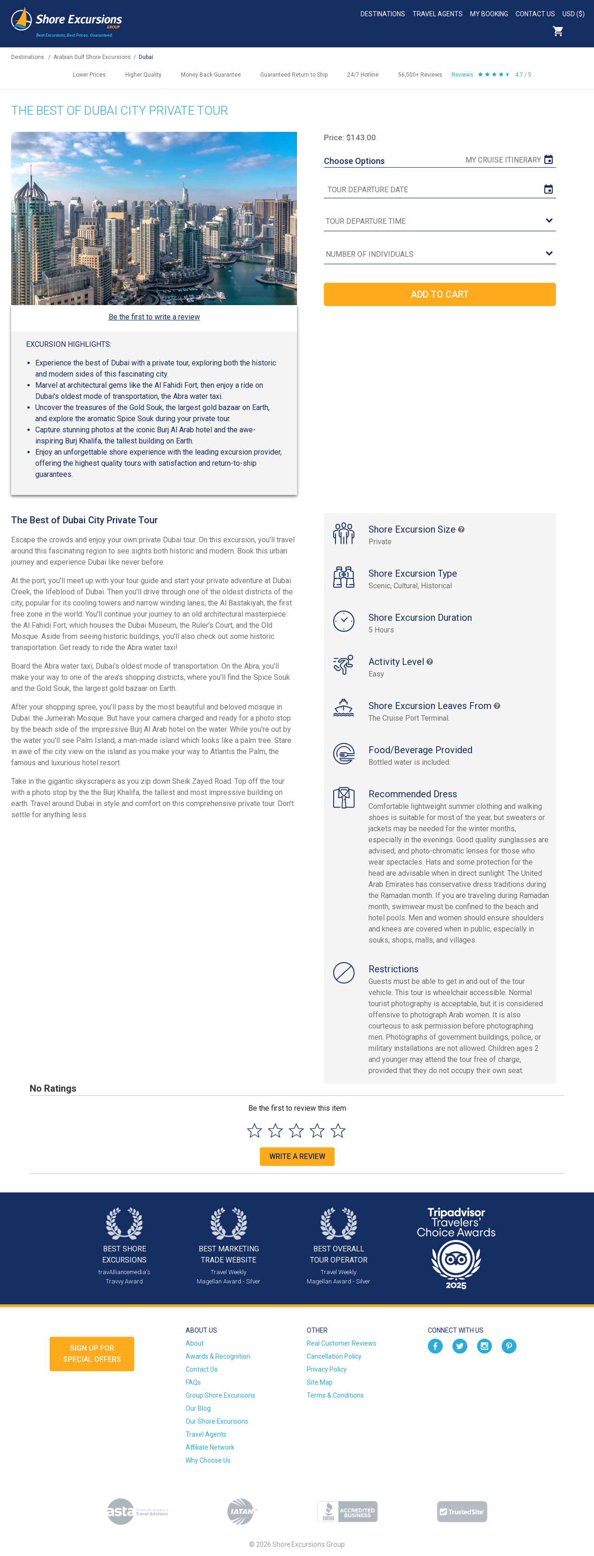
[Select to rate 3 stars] (296, 1130)
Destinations (383, 14)
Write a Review (297, 1156)
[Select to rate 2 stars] (275, 1130)
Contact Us (535, 14)
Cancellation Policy (334, 1356)
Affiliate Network (210, 1447)
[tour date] (440, 190)
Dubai (146, 57)
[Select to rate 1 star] (254, 1130)
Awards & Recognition (218, 1356)
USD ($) (573, 14)
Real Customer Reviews (341, 1343)
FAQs (193, 1382)
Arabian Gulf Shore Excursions (92, 57)
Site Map (320, 1382)
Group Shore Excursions (220, 1395)
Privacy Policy (327, 1369)
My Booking (489, 14)
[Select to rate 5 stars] (338, 1130)
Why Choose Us (208, 1460)
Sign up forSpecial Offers (92, 1354)
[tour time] (440, 221)
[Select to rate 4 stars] (317, 1130)
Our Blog (198, 1408)
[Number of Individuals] (440, 254)
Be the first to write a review (154, 317)
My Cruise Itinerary (503, 160)
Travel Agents (438, 14)
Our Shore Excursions (217, 1421)
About (195, 1343)
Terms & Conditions (335, 1395)
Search (578, 31)
